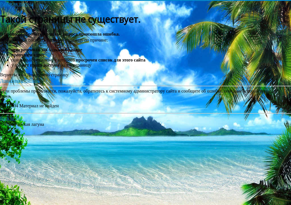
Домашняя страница (19, 80)
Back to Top (11, 118)
